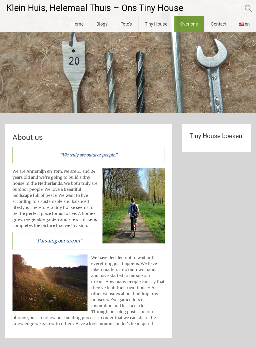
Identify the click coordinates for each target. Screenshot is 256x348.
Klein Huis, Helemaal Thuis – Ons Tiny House (94, 8)
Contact (218, 24)
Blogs (102, 24)
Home (78, 24)
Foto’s (126, 24)
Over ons (189, 24)
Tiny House (156, 24)
